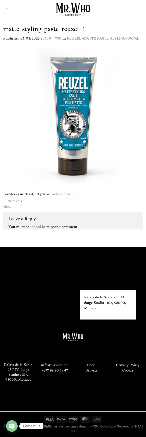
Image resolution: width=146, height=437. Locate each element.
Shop (91, 365)
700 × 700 (53, 38)
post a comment (62, 194)
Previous (12, 201)
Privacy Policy (127, 365)
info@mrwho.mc (54, 365)
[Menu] (7, 9)
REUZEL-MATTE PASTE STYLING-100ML (103, 38)
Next (9, 206)
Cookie (127, 370)
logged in (38, 227)
